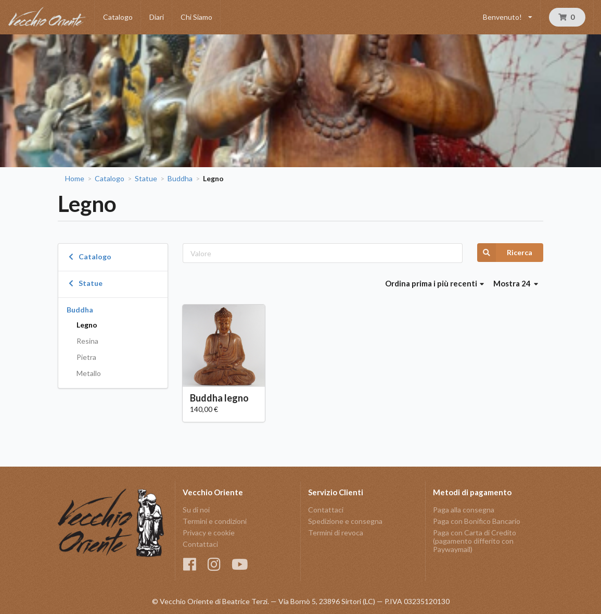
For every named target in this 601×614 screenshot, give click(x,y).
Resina (87, 340)
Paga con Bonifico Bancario (476, 521)
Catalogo (118, 16)
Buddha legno (219, 398)
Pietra (86, 357)
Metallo (88, 373)
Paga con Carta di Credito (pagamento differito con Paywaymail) (474, 541)
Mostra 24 (515, 283)
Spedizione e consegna (345, 521)
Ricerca (504, 252)
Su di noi (196, 510)
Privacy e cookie (209, 532)
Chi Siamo (196, 16)
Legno (86, 324)
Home (74, 178)
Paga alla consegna (463, 510)
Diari (156, 16)
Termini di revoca (335, 532)
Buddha (180, 178)
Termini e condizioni (215, 521)
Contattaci (200, 544)
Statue (146, 178)
